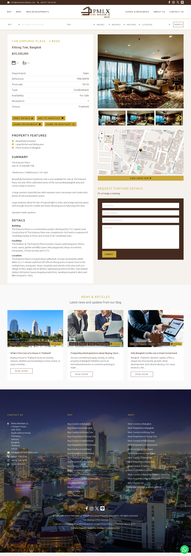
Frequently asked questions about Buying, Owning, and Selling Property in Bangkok (95, 353)
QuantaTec (114, 528)
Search (178, 24)
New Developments (37, 12)
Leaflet (164, 173)
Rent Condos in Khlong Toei (141, 432)
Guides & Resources (137, 12)
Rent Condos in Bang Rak (140, 457)
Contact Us (176, 12)
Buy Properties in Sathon (79, 470)
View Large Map (140, 178)
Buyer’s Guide (74, 487)
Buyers (23, 344)
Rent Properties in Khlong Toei (142, 436)
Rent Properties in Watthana (141, 453)
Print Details (21, 118)
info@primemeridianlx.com (21, 2)
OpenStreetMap (173, 173)
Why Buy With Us (76, 483)
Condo (31, 344)
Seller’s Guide (74, 491)
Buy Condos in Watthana (79, 449)
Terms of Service (123, 524)
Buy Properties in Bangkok (80, 428)
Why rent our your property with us (144, 487)
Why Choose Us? (136, 483)
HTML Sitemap (102, 520)
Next (178, 118)
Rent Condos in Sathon (139, 466)
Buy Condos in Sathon (78, 466)
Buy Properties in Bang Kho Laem (83, 478)
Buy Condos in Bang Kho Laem (82, 474)
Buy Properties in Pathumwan (82, 445)
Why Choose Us (75, 495)
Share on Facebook (27, 124)
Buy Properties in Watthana (81, 453)
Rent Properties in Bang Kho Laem (144, 478)
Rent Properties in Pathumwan (142, 445)
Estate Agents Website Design (87, 528)
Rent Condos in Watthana (140, 449)
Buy (9, 12)
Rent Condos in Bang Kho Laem (143, 474)
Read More (21, 371)
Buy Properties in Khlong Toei (82, 436)
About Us (159, 12)
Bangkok (13, 344)
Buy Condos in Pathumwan (80, 440)
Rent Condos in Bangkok (139, 424)
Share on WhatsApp (60, 124)
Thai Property (42, 344)
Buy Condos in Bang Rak (79, 457)
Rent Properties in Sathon (140, 470)
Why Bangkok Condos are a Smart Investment (154, 353)
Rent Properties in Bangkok (141, 428)
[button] (141, 149)
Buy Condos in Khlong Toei (80, 432)
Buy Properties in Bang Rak (80, 461)
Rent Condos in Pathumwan (141, 440)
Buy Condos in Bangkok (79, 424)
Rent (19, 12)
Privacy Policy (106, 524)
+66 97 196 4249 (46, 2)
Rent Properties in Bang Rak (141, 461)
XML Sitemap (88, 520)
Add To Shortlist (49, 118)
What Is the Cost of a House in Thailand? (30, 353)
